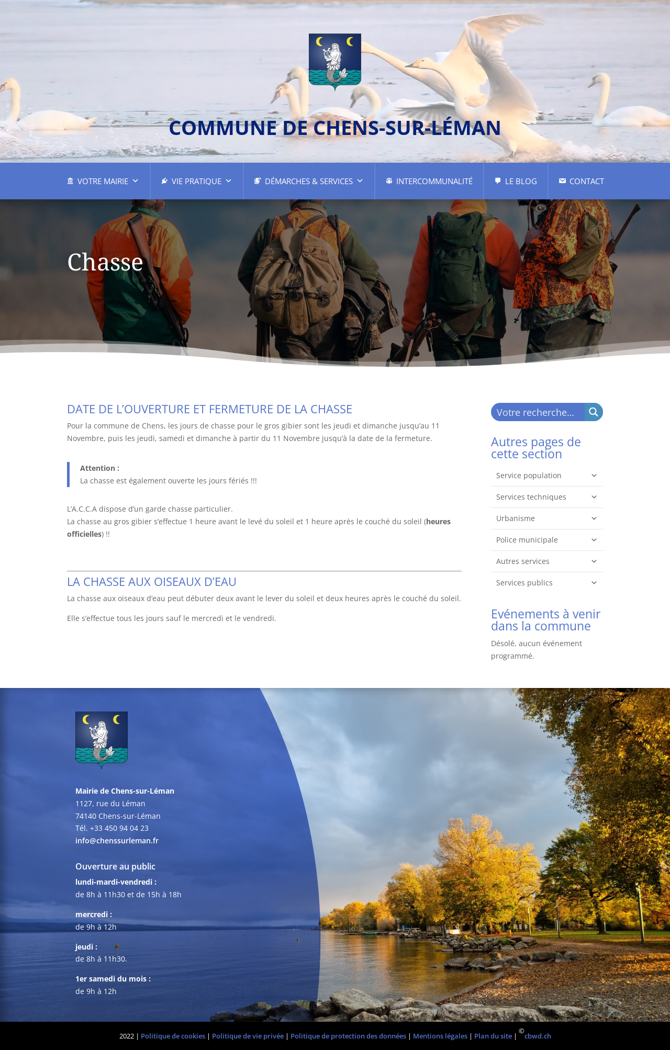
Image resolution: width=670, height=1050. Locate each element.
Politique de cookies (173, 1036)
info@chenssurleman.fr (117, 840)
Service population (547, 475)
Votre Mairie (108, 181)
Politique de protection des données (348, 1036)
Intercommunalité (434, 181)
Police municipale (547, 539)
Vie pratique (202, 181)
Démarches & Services (314, 181)
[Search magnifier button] (594, 412)
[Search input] (538, 412)
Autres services (547, 561)
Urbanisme (547, 518)
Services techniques (547, 497)
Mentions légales (440, 1036)
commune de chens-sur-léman (335, 127)
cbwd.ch (537, 1036)
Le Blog (521, 181)
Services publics (547, 582)
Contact (587, 181)
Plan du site (493, 1036)
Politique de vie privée (248, 1036)
